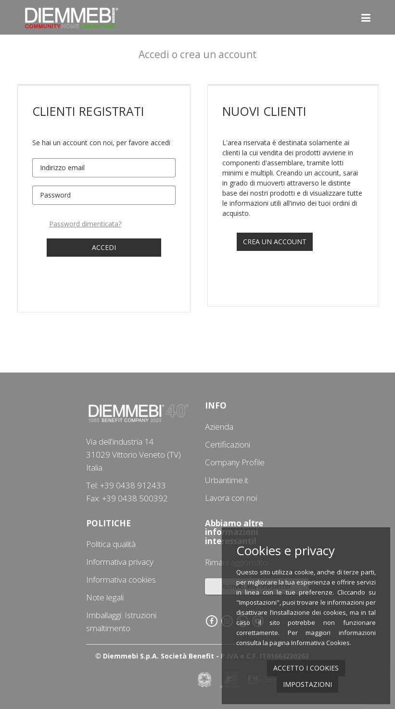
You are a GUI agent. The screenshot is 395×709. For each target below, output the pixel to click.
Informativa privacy (119, 561)
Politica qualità (111, 543)
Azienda (219, 426)
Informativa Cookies (320, 642)
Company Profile (235, 462)
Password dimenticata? (85, 223)
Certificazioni (227, 444)
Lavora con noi (231, 497)
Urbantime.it (226, 479)
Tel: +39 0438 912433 (126, 485)
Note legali (105, 597)
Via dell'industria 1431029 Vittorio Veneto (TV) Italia (133, 454)
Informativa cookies (121, 579)
